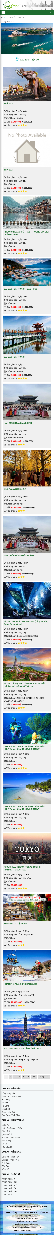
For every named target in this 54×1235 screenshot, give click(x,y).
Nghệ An (5, 1125)
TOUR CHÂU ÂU (9, 1182)
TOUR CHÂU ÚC (9, 1188)
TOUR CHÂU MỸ (9, 1185)
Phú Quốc (6, 1163)
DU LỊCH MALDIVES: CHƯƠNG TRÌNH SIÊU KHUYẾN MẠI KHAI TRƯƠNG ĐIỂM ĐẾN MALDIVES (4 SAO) (24, 749)
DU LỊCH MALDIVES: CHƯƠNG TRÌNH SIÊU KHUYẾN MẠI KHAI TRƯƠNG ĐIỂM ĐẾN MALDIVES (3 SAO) (24, 809)
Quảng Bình (7, 1134)
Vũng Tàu (6, 1169)
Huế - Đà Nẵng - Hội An (12, 1128)
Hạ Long (5, 1106)
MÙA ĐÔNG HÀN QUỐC (15, 489)
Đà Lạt (4, 1144)
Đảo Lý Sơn (7, 1131)
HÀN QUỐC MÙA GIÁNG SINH (18, 423)
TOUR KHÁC (7, 1195)
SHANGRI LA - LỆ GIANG (15, 923)
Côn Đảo (5, 1166)
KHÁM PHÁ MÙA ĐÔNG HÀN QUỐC (20, 984)
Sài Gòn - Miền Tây (10, 1157)
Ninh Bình (6, 1109)
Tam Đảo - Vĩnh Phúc (11, 1115)
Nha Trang (6, 1140)
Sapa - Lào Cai (8, 1112)
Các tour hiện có (29, 60)
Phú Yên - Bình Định (11, 1137)
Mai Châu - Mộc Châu (11, 1096)
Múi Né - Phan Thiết (10, 1160)
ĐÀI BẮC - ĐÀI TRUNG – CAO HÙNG (20, 289)
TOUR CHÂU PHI (9, 1191)
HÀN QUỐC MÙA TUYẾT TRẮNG (19, 555)
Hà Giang (6, 1099)
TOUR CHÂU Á (8, 1179)
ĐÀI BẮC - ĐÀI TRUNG (14, 357)
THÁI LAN (8, 103)
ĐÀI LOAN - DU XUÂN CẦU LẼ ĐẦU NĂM (22, 1048)
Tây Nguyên (7, 1147)
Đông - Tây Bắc (8, 1093)
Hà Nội (5, 1103)
